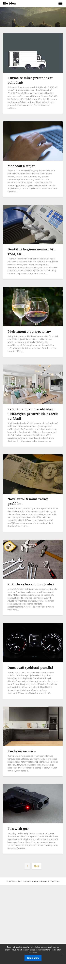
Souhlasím (33, 958)
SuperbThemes (40, 881)
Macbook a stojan (22, 166)
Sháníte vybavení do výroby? (31, 584)
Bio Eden (9, 3)
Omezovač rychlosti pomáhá (30, 667)
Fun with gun (18, 828)
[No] (62, 953)
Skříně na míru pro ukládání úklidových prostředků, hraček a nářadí (33, 413)
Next (36, 866)
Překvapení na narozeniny (29, 331)
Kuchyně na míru (22, 751)
